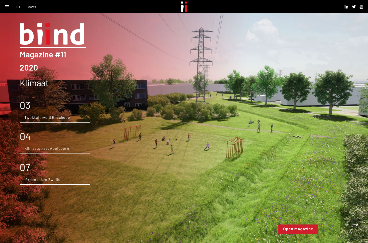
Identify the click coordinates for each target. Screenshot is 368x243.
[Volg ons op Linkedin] (346, 7)
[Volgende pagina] (356, 224)
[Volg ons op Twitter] (354, 7)
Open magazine (298, 229)
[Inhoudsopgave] (6, 6)
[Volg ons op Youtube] (361, 7)
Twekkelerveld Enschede (47, 117)
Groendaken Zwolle (42, 179)
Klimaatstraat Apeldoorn (47, 148)
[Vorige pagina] (346, 224)
